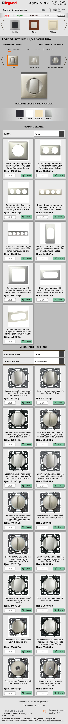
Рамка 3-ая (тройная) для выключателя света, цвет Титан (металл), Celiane (18, 207)
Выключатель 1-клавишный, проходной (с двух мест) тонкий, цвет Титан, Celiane (50, 434)
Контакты (6, 10)
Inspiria (15, 32)
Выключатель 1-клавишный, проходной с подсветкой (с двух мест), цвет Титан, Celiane (18, 477)
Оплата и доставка (19, 10)
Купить (26, 175)
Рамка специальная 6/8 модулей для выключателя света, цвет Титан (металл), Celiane (18, 332)
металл (49, 49)
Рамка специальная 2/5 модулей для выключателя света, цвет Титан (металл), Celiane (18, 291)
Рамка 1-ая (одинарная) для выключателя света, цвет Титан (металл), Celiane (18, 166)
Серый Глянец (34, 67)
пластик (16, 49)
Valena (53, 32)
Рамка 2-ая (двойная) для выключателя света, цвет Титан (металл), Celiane (50, 166)
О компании (28, 705)
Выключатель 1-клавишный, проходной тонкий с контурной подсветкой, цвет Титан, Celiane (18, 518)
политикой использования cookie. (50, 721)
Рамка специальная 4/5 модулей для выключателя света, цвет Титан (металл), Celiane (50, 291)
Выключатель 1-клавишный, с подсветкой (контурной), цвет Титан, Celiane (18, 393)
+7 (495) (39, 3)
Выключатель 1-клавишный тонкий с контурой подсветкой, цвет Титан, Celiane (18, 560)
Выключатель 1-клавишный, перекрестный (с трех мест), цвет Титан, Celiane (50, 559)
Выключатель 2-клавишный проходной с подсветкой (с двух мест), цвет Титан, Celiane (50, 643)
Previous (2, 25)
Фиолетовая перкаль (55, 67)
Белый (29, 119)
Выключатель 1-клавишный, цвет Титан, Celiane (50, 392)
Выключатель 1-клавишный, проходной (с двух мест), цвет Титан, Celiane (18, 434)
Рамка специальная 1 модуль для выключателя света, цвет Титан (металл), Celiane (50, 248)
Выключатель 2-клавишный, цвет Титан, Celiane (50, 599)
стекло (26, 49)
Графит (19, 119)
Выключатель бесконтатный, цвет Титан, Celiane (18, 682)
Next (65, 25)
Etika (34, 32)
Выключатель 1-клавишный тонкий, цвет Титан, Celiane (50, 516)
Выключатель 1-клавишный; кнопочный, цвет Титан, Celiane (18, 600)
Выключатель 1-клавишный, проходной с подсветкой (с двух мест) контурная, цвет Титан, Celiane (50, 477)
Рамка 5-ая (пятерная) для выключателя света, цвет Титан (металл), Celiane (18, 248)
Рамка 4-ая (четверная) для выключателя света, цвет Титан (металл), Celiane (50, 207)
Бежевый (38, 119)
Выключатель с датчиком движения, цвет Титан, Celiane (50, 683)
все (9, 49)
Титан (13, 67)
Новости (41, 705)
